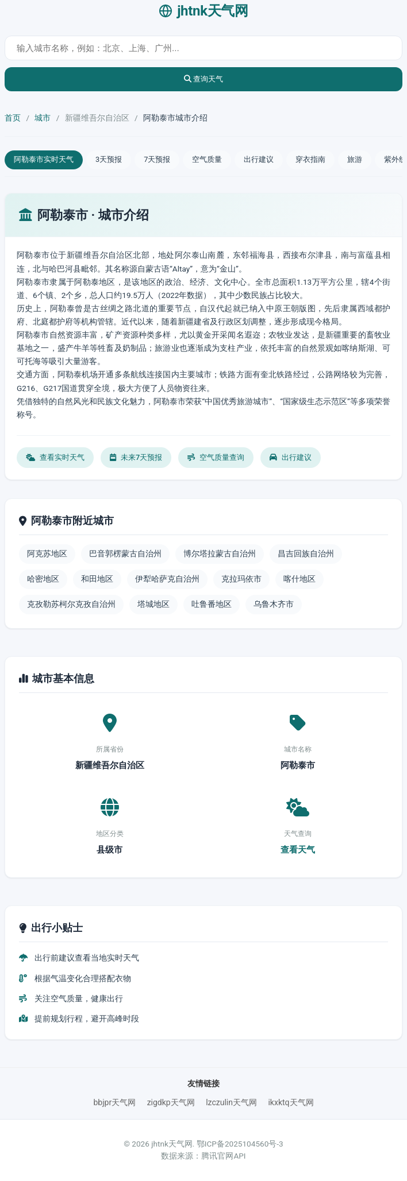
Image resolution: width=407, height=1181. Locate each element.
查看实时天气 (55, 457)
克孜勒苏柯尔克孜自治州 (71, 604)
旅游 (354, 159)
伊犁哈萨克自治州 (167, 578)
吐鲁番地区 (211, 604)
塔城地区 (153, 604)
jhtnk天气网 (203, 11)
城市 (42, 117)
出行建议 (259, 159)
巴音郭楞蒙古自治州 (125, 553)
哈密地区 (43, 578)
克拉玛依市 (241, 578)
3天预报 (108, 159)
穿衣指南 (310, 159)
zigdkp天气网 (171, 1102)
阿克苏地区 (47, 553)
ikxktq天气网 (290, 1102)
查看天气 (298, 850)
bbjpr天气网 (114, 1102)
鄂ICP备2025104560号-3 (240, 1143)
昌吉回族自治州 (306, 553)
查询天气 (204, 79)
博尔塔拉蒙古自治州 (219, 553)
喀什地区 (299, 578)
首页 (13, 117)
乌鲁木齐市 (274, 604)
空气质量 (207, 159)
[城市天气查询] (203, 48)
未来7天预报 (136, 457)
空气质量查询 (215, 457)
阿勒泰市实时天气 (44, 159)
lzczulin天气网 (231, 1102)
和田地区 (97, 578)
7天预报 (157, 159)
